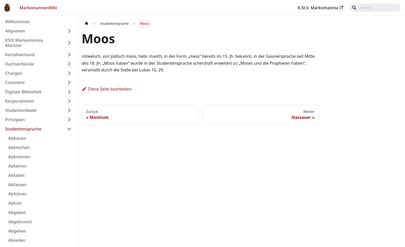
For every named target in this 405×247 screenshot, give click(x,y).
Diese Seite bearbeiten (107, 89)
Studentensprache (23, 129)
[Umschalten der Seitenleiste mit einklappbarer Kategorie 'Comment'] (69, 82)
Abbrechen (19, 147)
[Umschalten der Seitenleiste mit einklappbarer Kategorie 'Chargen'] (69, 73)
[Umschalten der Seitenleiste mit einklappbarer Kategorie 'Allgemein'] (69, 31)
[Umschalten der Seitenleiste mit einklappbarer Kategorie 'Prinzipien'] (69, 120)
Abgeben (17, 212)
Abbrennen (19, 157)
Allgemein (15, 31)
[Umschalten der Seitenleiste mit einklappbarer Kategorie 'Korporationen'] (69, 101)
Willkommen (17, 21)
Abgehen (17, 231)
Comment (15, 82)
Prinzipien (15, 119)
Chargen (13, 73)
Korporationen (19, 101)
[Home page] (86, 24)
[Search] (375, 8)
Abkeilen (16, 240)
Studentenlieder (21, 110)
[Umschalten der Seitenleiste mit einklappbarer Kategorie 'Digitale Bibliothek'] (69, 92)
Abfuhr (15, 203)
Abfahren (17, 166)
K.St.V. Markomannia (320, 8)
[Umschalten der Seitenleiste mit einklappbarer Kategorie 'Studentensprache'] (69, 129)
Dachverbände (19, 64)
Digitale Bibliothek (23, 92)
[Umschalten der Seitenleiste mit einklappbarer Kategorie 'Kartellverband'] (69, 55)
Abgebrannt (20, 222)
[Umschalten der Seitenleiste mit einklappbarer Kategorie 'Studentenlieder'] (69, 110)
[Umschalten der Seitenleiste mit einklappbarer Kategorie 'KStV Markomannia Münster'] (69, 43)
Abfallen (16, 175)
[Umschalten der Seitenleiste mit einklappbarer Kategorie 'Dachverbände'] (69, 64)
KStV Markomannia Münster (24, 42)
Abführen (17, 194)
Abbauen (17, 138)
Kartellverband (19, 54)
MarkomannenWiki (38, 8)
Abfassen (17, 184)
